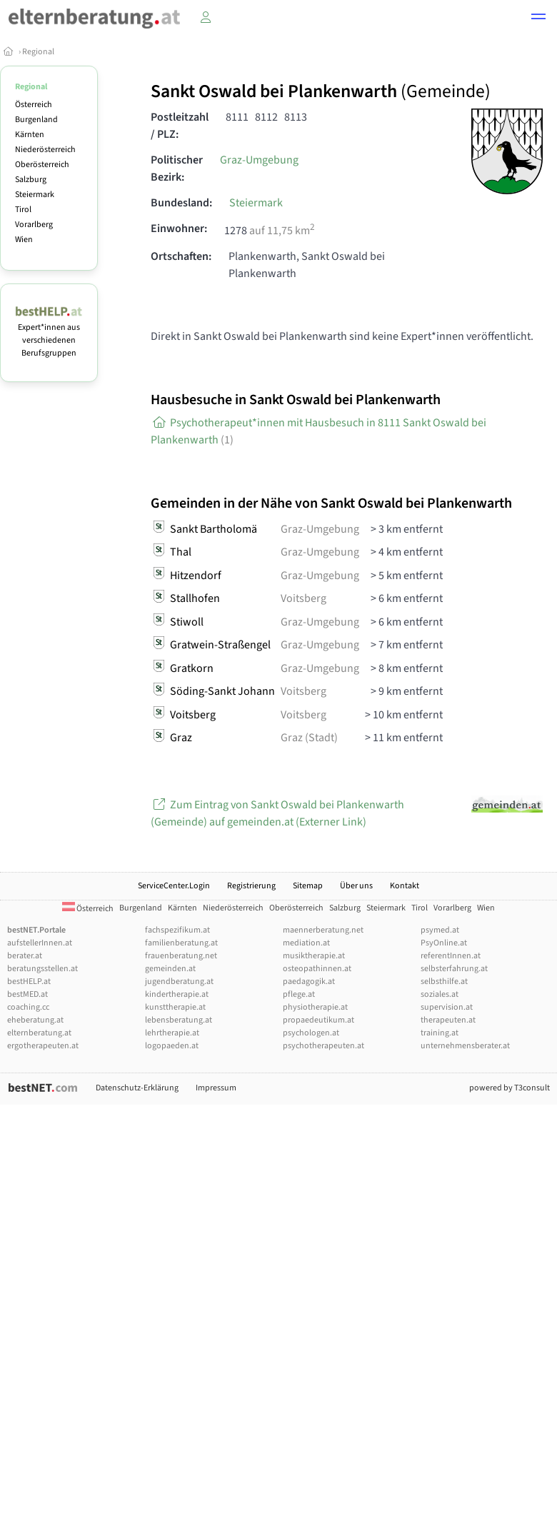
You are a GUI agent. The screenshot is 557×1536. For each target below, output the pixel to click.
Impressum (216, 1088)
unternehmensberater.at (465, 1046)
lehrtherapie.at (172, 1033)
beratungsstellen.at (42, 969)
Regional (38, 52)
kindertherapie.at (177, 994)
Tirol (23, 210)
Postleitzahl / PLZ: (180, 125)
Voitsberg (303, 598)
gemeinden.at (170, 969)
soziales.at (439, 994)
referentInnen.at (451, 956)
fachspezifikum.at (177, 930)
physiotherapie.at (315, 1007)
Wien (24, 240)
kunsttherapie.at (175, 1007)
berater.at (24, 956)
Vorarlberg (34, 225)
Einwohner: (179, 228)
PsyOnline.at (444, 943)
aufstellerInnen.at (39, 943)
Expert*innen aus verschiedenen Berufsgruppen (49, 333)
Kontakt (404, 886)
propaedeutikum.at (318, 1020)
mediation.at (306, 943)
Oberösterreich (42, 165)
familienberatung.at (181, 943)
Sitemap (308, 886)
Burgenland (36, 120)
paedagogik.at (309, 981)
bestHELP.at (29, 981)
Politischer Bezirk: (177, 168)
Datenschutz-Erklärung (137, 1088)
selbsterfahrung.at (454, 969)
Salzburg (30, 180)
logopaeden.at (172, 1046)
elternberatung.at (39, 1033)
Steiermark (34, 195)
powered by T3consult (509, 1088)
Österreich (33, 105)
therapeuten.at (448, 1020)
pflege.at (299, 994)
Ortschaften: (181, 256)
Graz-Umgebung (259, 160)
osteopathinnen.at (317, 969)
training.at (439, 1033)
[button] (538, 18)
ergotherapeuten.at (43, 1046)
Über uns (356, 886)
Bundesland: (181, 203)
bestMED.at (27, 994)
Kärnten (29, 135)
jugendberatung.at (179, 981)
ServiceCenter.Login (174, 886)
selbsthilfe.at (444, 981)
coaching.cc (28, 1007)
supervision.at (447, 1007)
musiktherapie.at (314, 956)
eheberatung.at (35, 1020)
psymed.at (440, 930)
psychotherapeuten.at (323, 1046)
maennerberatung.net (323, 930)
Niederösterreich (45, 150)
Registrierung (251, 886)
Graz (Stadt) (309, 738)
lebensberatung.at (178, 1020)
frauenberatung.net (181, 956)
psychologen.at (311, 1033)
